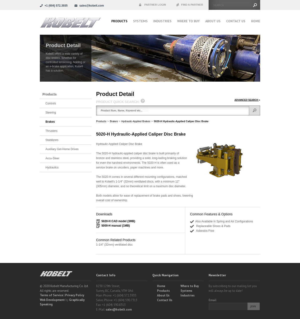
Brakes (114, 121)
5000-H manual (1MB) (115, 225)
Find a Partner (190, 5)
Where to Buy (189, 286)
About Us (213, 21)
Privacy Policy (74, 295)
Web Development (52, 300)
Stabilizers (51, 140)
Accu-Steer (52, 158)
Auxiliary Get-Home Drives (62, 149)
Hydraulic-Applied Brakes (135, 121)
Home (255, 21)
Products (119, 21)
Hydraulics (52, 167)
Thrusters (51, 131)
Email (212, 300)
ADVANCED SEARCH (247, 100)
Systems (140, 21)
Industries (162, 21)
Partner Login (152, 5)
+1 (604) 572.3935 (56, 5)
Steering (50, 112)
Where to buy (188, 21)
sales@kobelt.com (119, 309)
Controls (50, 103)
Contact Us (235, 21)
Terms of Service (51, 295)
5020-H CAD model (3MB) (118, 221)
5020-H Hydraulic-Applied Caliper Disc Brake (181, 121)
